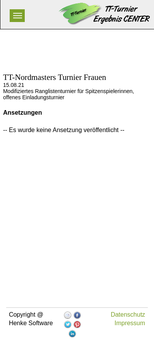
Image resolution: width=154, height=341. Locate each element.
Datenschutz (128, 314)
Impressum (130, 323)
